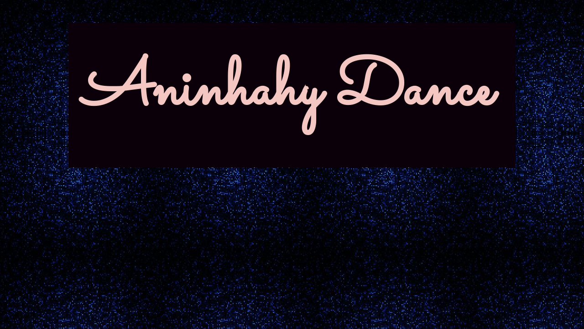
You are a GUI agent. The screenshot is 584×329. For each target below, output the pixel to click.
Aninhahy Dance (287, 91)
